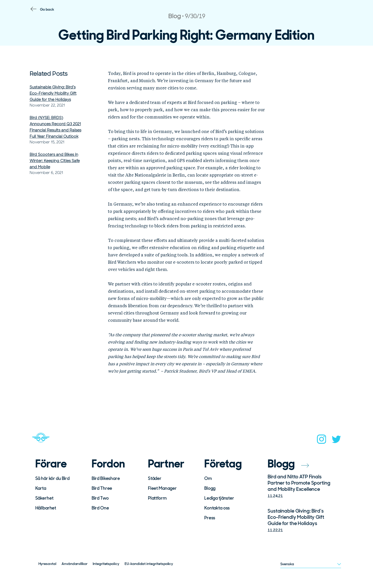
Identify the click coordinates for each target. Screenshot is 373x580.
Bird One (100, 508)
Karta (40, 488)
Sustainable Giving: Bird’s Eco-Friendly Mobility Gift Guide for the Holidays (53, 93)
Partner (166, 464)
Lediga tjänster (219, 498)
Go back (47, 9)
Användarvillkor (74, 563)
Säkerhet (44, 498)
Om (208, 478)
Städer (154, 478)
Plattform (157, 498)
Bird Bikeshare (106, 478)
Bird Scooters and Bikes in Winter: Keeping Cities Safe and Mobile (55, 160)
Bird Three (102, 488)
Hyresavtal (47, 563)
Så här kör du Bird (52, 478)
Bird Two (100, 498)
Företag (223, 464)
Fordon (108, 464)
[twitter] (336, 441)
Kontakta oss (217, 508)
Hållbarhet (45, 508)
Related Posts (48, 73)
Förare (51, 464)
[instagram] (321, 441)
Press (209, 518)
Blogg (209, 488)
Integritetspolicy (106, 563)
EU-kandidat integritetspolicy (149, 563)
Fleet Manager (162, 488)
